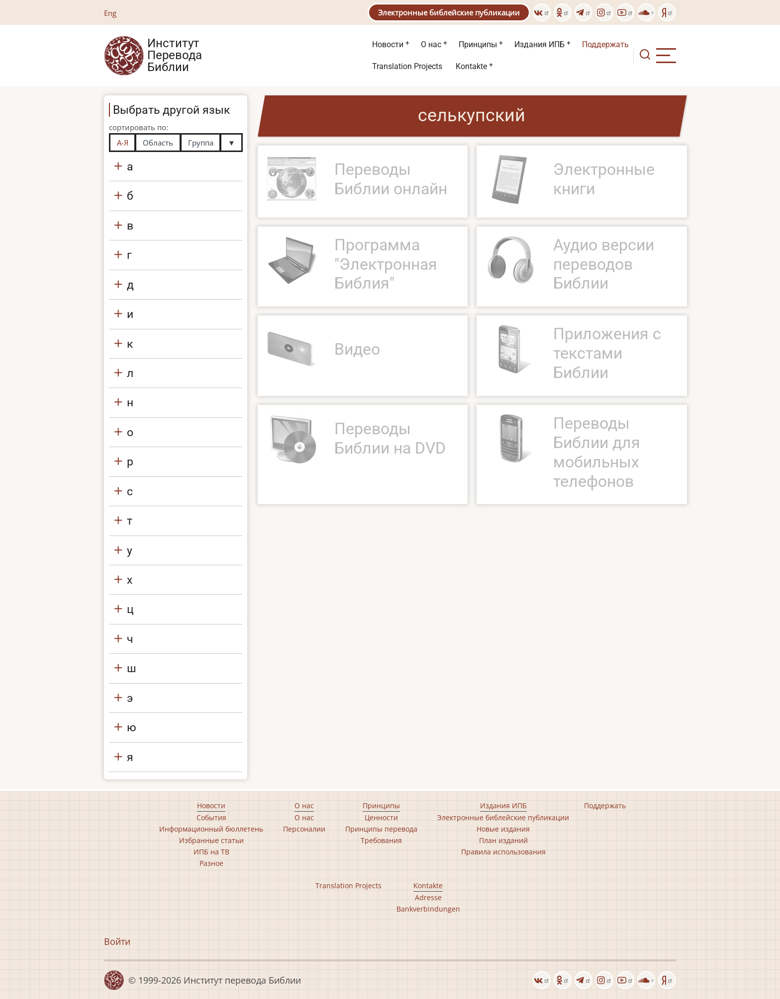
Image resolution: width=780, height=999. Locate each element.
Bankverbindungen (428, 909)
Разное (211, 863)
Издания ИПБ (539, 44)
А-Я (122, 143)
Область (158, 143)
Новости (387, 44)
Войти (117, 941)
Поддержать (605, 44)
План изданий (503, 840)
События (211, 817)
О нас (431, 44)
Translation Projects (407, 66)
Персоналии (304, 829)
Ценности (381, 817)
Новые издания (503, 829)
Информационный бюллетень (211, 829)
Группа (200, 143)
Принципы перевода (381, 829)
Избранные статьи (211, 840)
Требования (381, 840)
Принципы (478, 44)
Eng (110, 13)
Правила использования (503, 851)
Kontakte (471, 66)
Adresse (428, 897)
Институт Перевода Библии (174, 56)
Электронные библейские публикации (449, 12)
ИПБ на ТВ (211, 851)
